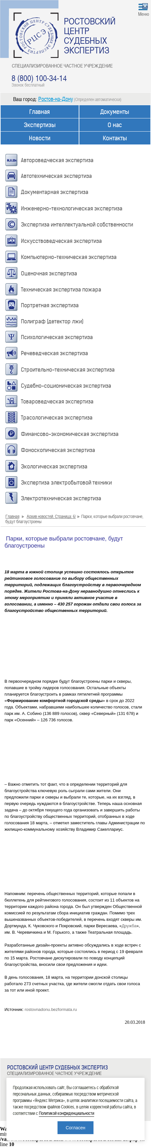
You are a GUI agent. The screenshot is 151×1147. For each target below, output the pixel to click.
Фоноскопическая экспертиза (58, 450)
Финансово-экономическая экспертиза (70, 434)
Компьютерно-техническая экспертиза (69, 257)
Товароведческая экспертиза (57, 401)
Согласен (75, 1127)
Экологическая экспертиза (54, 466)
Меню (143, 14)
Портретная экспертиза (50, 305)
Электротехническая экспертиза (61, 498)
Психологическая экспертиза (57, 337)
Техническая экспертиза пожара (61, 289)
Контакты (115, 138)
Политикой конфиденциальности (66, 1113)
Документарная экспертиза (54, 192)
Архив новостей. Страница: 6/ (51, 516)
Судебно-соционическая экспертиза (66, 385)
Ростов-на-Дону (55, 99)
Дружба (129, 925)
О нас (115, 125)
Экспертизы (40, 125)
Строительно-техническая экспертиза (68, 369)
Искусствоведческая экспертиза (61, 241)
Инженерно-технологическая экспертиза (71, 208)
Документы (114, 112)
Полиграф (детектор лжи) (52, 321)
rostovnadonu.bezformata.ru (51, 1009)
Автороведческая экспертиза (57, 160)
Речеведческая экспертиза (54, 353)
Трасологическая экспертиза (57, 417)
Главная (39, 112)
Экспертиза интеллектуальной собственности (77, 224)
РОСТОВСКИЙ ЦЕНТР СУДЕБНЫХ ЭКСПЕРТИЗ (90, 35)
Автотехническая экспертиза (56, 176)
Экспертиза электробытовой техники (66, 482)
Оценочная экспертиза (49, 273)
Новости (39, 138)
